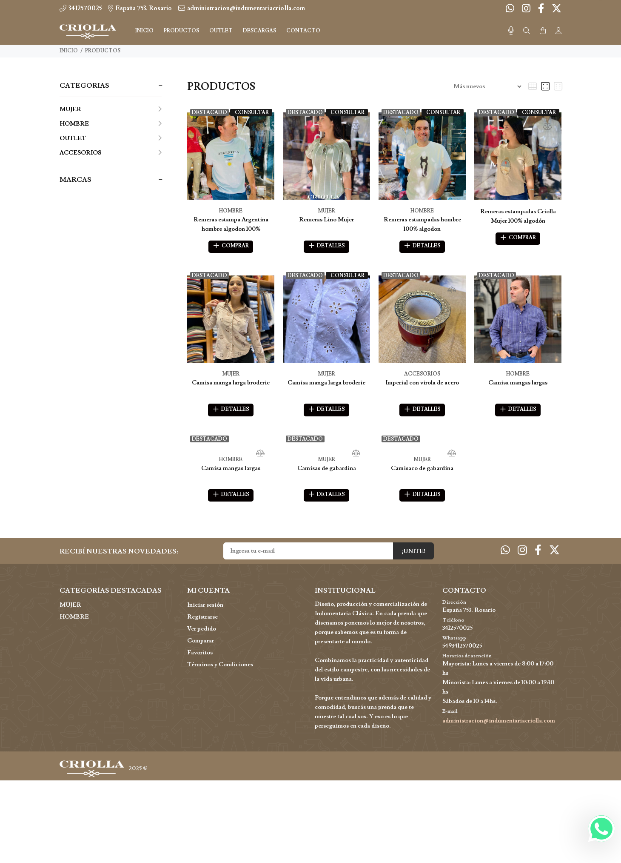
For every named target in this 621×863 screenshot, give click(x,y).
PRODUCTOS (102, 51)
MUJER (111, 109)
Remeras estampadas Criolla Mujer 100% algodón (518, 216)
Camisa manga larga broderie (231, 384)
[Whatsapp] (511, 9)
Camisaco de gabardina (422, 471)
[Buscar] (526, 31)
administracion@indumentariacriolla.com (498, 725)
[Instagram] (526, 9)
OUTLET (111, 138)
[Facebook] (541, 9)
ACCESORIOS (111, 153)
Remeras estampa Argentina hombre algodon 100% (231, 224)
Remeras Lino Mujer (326, 220)
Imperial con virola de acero (422, 384)
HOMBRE (111, 124)
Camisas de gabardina (326, 471)
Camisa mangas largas (517, 384)
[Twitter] (555, 9)
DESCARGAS (259, 31)
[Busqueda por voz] (511, 30)
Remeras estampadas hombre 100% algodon (422, 224)
